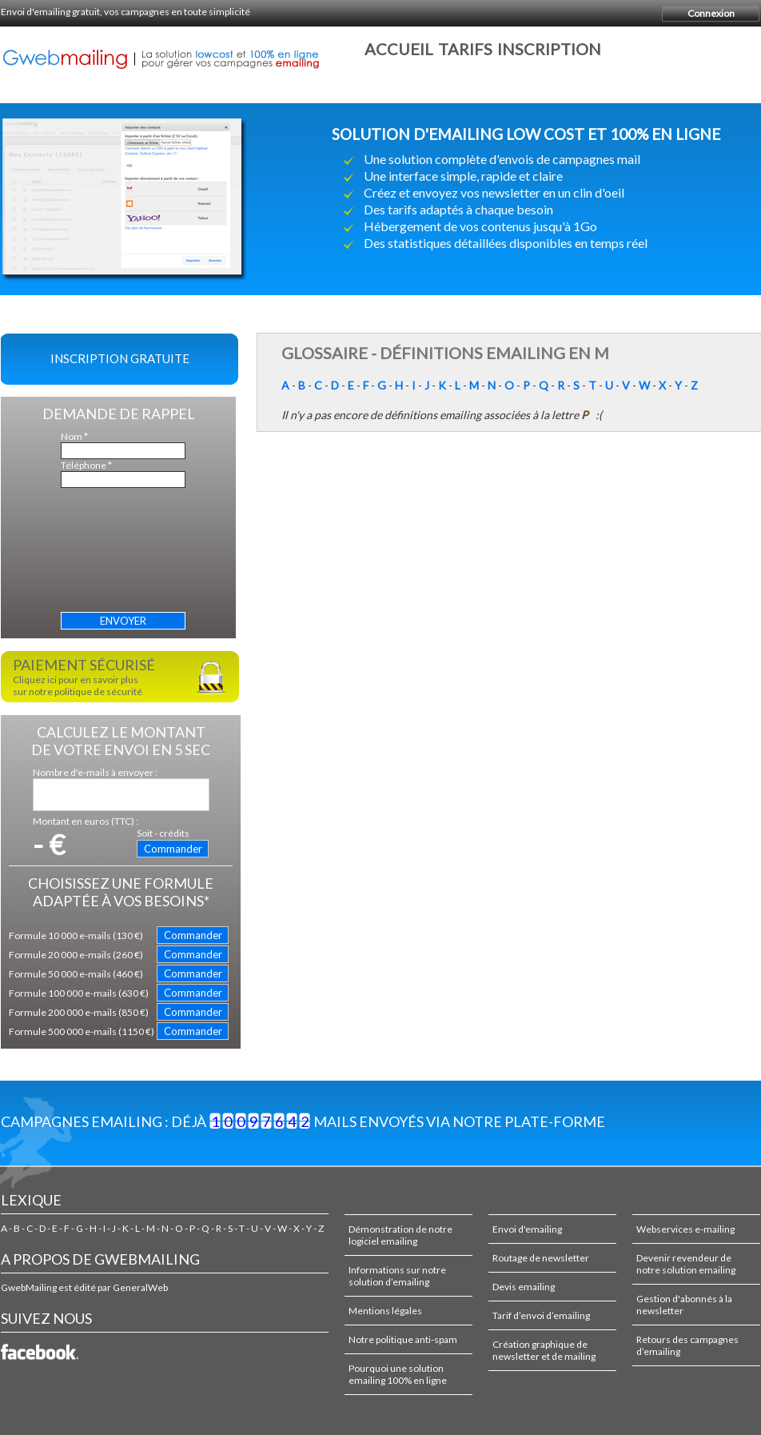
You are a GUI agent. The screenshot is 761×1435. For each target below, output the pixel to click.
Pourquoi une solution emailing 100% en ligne (398, 1374)
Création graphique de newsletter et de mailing (544, 1350)
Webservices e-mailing (685, 1229)
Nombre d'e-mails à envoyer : (95, 772)
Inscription (549, 48)
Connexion (711, 13)
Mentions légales (385, 1311)
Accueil (399, 48)
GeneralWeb (140, 1287)
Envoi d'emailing (527, 1229)
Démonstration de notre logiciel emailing (400, 1235)
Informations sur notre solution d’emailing (397, 1276)
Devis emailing (523, 1287)
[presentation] (126, 553)
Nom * (74, 436)
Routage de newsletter (540, 1258)
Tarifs (465, 48)
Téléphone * (86, 465)
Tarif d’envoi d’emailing (541, 1315)
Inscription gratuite (119, 358)
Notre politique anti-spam (403, 1339)
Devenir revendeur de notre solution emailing (685, 1264)
